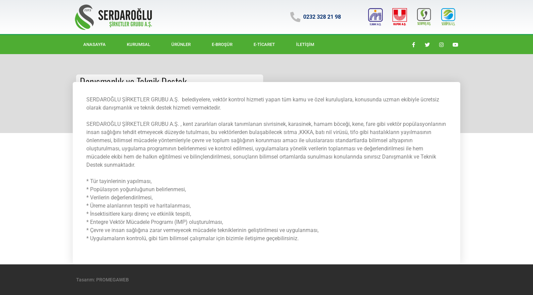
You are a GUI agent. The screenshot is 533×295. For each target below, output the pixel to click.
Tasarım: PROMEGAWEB (102, 279)
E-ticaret (264, 44)
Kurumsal (138, 44)
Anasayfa (94, 44)
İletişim (305, 44)
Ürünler (181, 44)
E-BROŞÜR (222, 44)
